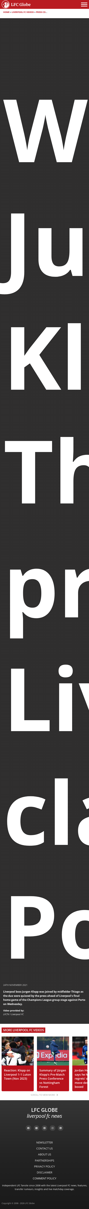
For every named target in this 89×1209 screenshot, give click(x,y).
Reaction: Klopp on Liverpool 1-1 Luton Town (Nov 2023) (17, 1074)
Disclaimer (44, 1172)
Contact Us (44, 1148)
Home (6, 12)
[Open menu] (84, 4)
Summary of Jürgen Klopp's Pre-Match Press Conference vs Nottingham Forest (52, 1078)
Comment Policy (44, 1178)
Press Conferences (46, 12)
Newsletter (44, 1142)
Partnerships (44, 1160)
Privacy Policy (44, 1166)
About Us (44, 1154)
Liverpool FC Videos (23, 12)
